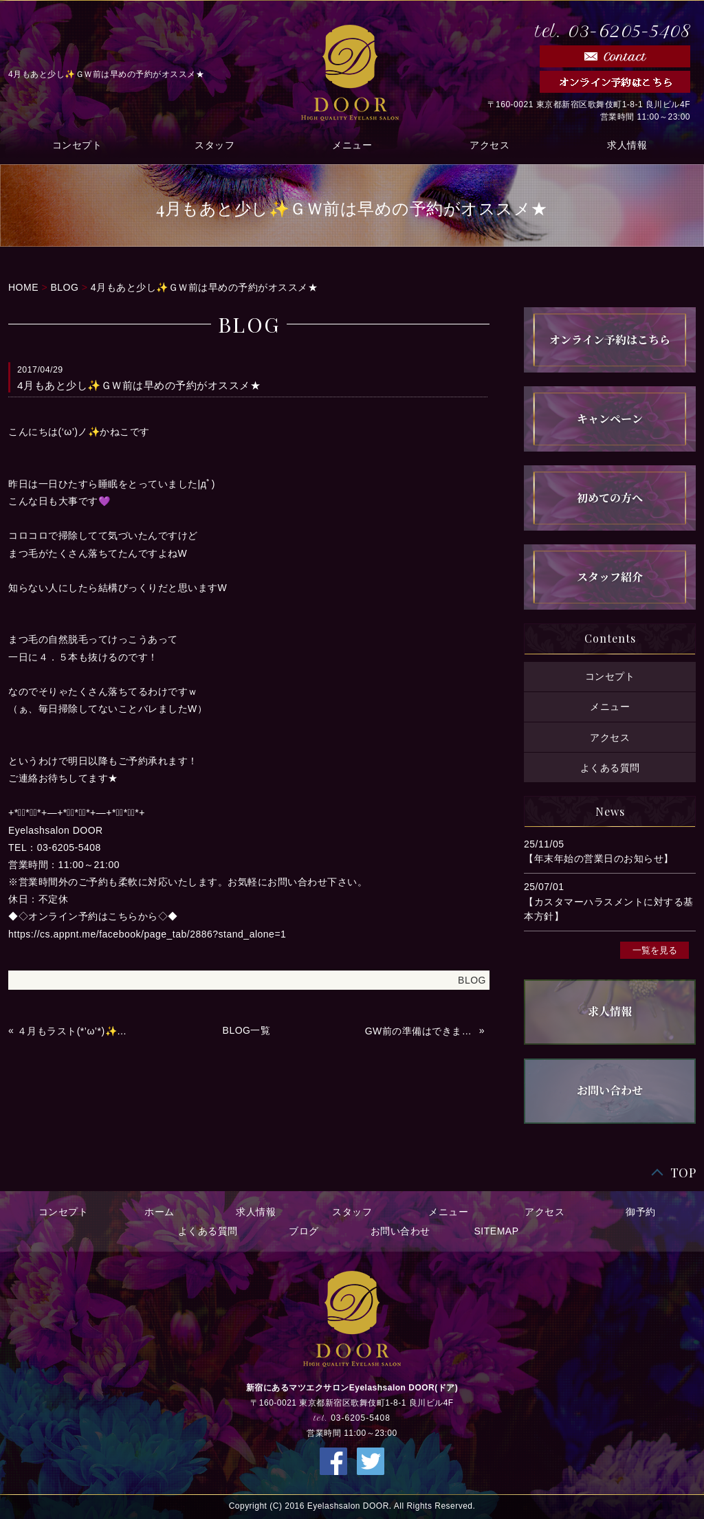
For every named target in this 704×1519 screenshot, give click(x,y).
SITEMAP (496, 1231)
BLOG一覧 (247, 1030)
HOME (23, 287)
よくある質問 (610, 767)
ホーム (159, 1211)
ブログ (304, 1231)
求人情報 (627, 144)
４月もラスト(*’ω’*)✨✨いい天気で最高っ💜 (73, 1030)
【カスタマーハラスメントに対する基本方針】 (609, 909)
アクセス (489, 144)
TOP (683, 1173)
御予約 (641, 1211)
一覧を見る (654, 949)
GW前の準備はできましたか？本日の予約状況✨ (420, 1030)
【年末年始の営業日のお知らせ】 (599, 858)
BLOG (64, 287)
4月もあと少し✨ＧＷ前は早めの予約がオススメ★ (204, 287)
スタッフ (214, 144)
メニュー (352, 144)
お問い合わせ (400, 1231)
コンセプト (77, 144)
